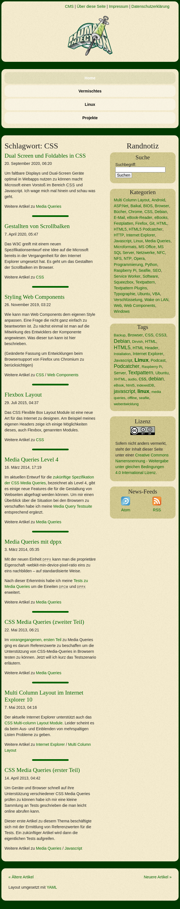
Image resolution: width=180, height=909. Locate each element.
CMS (69, 6)
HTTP (119, 235)
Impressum (118, 6)
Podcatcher (127, 366)
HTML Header (145, 348)
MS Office (146, 247)
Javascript (73, 848)
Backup (120, 335)
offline (132, 398)
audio (132, 379)
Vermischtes (90, 91)
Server (120, 373)
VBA (156, 294)
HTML (162, 223)
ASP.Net (121, 206)
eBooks (160, 217)
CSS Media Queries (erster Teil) (42, 770)
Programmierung (128, 264)
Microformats (125, 247)
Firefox (141, 223)
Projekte (90, 118)
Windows (122, 311)
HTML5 (120, 229)
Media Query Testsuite (72, 506)
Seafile (144, 270)
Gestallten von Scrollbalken (36, 226)
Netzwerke (145, 252)
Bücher (120, 211)
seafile (144, 398)
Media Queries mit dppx (33, 541)
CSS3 (160, 335)
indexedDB (145, 385)
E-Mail (119, 217)
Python (151, 264)
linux (143, 391)
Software (150, 276)
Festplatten (123, 223)
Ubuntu (144, 294)
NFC (161, 252)
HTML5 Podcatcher (145, 229)
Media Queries (48, 206)
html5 (130, 385)
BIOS (147, 206)
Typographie (124, 294)
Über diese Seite (91, 6)
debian (156, 379)
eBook (119, 385)
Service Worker (127, 276)
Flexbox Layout (23, 394)
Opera (139, 258)
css (142, 379)
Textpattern (145, 282)
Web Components (62, 375)
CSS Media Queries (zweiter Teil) (44, 622)
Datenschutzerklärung (150, 6)
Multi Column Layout (132, 200)
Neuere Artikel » (158, 877)
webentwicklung (126, 404)
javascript (124, 391)
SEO (157, 270)
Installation (122, 354)
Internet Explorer (50, 744)
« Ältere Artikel (20, 877)
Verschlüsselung (128, 299)
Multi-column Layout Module (33, 723)
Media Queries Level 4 (31, 459)
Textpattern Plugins (130, 288)
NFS (118, 258)
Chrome (135, 211)
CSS (40, 277)
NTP (128, 258)
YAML (52, 887)
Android (158, 200)
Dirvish (137, 342)
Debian (161, 211)
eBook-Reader (139, 217)
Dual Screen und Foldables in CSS (45, 155)
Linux (90, 104)
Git (151, 223)
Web (118, 305)
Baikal (135, 206)
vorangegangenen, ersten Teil (35, 639)
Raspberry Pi (125, 270)
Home (90, 78)
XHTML (120, 379)
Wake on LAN (157, 299)
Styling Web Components (34, 297)
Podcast (158, 360)
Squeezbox (123, 282)
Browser (162, 206)
